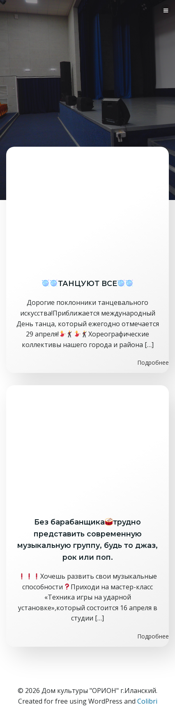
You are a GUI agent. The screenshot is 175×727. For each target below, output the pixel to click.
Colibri (147, 701)
